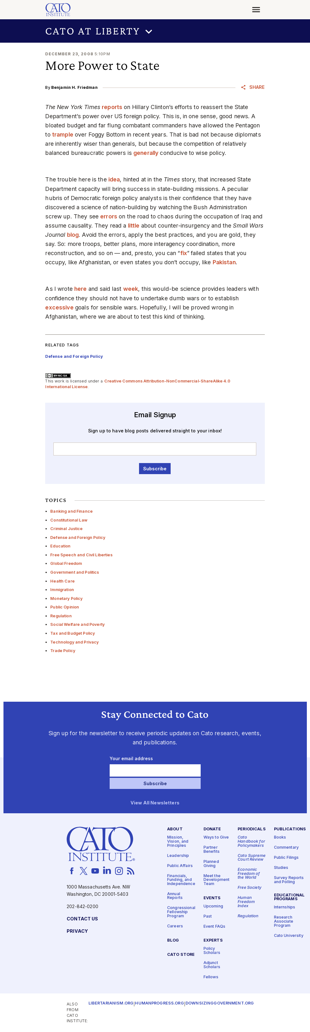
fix (183, 253)
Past (208, 916)
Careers (175, 926)
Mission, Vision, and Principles (178, 841)
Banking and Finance (71, 511)
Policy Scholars (212, 951)
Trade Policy (62, 650)
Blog (173, 940)
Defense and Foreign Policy (77, 537)
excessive (59, 307)
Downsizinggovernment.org (219, 1003)
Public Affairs (180, 866)
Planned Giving (211, 863)
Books (280, 837)
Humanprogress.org (159, 1003)
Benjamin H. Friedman (74, 87)
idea (114, 179)
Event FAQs (214, 926)
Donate (212, 829)
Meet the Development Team (217, 880)
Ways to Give (216, 837)
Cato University (288, 935)
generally (145, 153)
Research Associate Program (283, 921)
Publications (290, 829)
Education (60, 546)
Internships (284, 907)
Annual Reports (175, 896)
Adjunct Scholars (212, 965)
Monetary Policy (66, 598)
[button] (154, 31)
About (175, 829)
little (134, 225)
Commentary (286, 848)
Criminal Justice (66, 528)
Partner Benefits (212, 850)
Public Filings (286, 858)
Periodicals (252, 829)
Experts (213, 940)
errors (108, 216)
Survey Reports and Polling (289, 880)
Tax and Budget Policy (72, 633)
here (80, 288)
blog (73, 234)
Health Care (62, 581)
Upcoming (213, 906)
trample (62, 134)
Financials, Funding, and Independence (181, 880)
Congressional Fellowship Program (181, 912)
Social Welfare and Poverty (77, 624)
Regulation (60, 616)
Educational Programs (289, 897)
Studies (281, 868)
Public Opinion (64, 607)
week (130, 288)
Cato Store (181, 954)
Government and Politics (74, 572)
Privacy (77, 931)
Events (212, 898)
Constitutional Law (69, 520)
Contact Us (82, 918)
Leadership (178, 855)
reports (112, 107)
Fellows (211, 977)
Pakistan (224, 262)
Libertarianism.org (111, 1003)
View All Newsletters (155, 803)
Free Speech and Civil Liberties (81, 555)
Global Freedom (66, 563)
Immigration (62, 589)
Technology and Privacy (74, 642)
